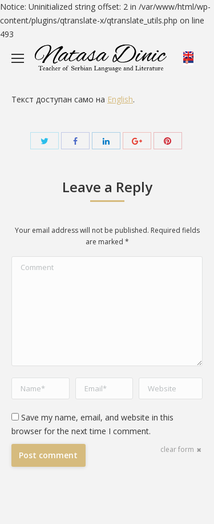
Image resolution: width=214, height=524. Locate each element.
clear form (177, 449)
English (120, 99)
